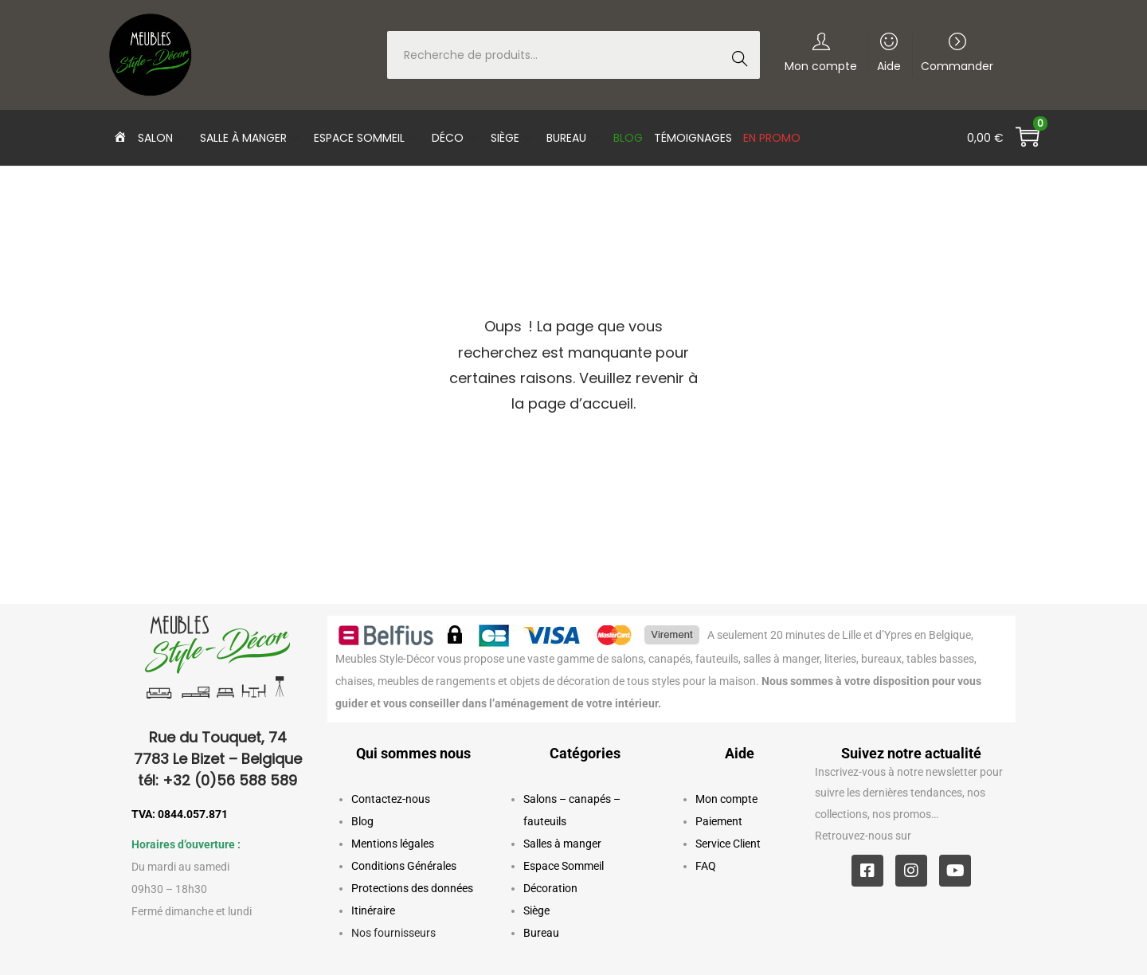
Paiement (718, 821)
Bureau (541, 932)
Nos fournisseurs (393, 932)
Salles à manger (562, 843)
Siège (536, 910)
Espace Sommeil (563, 865)
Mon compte (726, 799)
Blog (362, 821)
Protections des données (412, 888)
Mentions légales (392, 843)
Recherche (744, 56)
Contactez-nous (390, 799)
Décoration (550, 888)
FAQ (705, 865)
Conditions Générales (403, 865)
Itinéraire (373, 910)
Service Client (728, 843)
